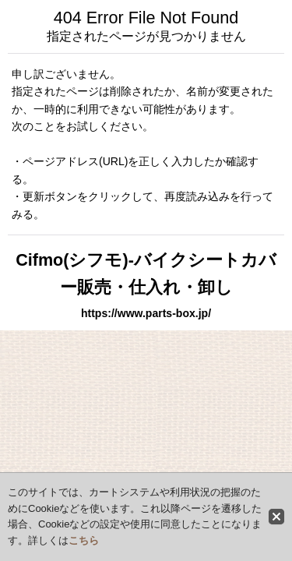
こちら (84, 540)
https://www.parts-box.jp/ (146, 313)
